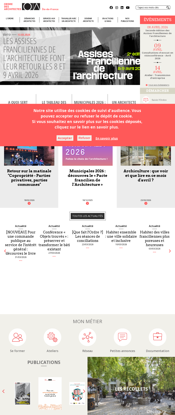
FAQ (71, 411)
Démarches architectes (29, 19)
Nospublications (127, 19)
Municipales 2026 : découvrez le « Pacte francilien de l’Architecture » (87, 178)
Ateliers (52, 310)
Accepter (65, 138)
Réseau (87, 310)
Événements (157, 19)
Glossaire (62, 411)
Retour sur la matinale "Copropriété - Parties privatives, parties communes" (29, 178)
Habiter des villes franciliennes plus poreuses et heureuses (154, 238)
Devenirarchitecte (88, 19)
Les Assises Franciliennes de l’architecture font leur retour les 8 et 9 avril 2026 (34, 57)
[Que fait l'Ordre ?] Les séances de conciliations (87, 236)
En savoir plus (107, 138)
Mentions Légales (99, 411)
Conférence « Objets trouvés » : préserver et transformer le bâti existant (54, 240)
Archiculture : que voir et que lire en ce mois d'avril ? (145, 175)
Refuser (84, 138)
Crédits (113, 411)
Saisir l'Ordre (159, 100)
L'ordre (10, 18)
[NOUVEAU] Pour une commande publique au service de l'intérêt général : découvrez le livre (20, 242)
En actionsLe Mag (107, 19)
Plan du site (82, 411)
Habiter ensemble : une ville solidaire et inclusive (121, 236)
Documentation (157, 310)
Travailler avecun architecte (68, 19)
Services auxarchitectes (49, 19)
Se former (17, 310)
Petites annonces (122, 310)
